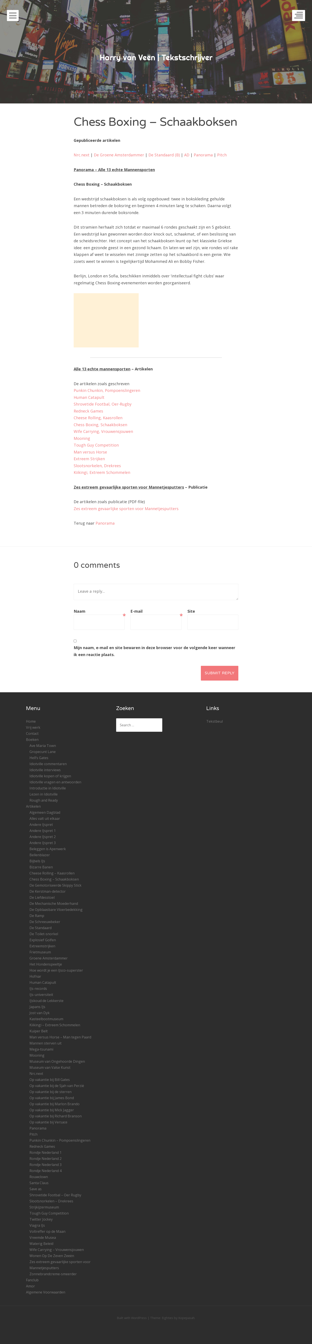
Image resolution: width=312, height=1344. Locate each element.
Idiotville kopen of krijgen (50, 776)
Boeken (32, 739)
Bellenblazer (39, 855)
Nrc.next (81, 154)
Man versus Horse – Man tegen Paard (60, 1037)
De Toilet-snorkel (43, 933)
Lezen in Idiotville (43, 794)
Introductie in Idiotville (47, 788)
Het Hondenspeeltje (45, 964)
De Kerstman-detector (47, 891)
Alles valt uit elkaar (44, 818)
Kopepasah (186, 1318)
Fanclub (32, 1280)
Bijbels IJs (37, 861)
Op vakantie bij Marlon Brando (54, 1104)
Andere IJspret (41, 824)
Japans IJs (37, 1006)
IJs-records (38, 988)
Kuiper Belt (38, 1031)
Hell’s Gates (38, 757)
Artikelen (33, 806)
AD (186, 154)
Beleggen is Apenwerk (47, 848)
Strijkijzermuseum (44, 1207)
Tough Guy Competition (96, 445)
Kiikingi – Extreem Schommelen (54, 1025)
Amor (30, 1286)
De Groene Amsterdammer (119, 154)
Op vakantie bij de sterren (50, 1091)
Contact (32, 733)
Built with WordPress (132, 1318)
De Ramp (36, 915)
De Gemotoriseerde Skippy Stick (55, 885)
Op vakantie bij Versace (48, 1122)
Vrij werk (33, 727)
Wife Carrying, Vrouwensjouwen (103, 431)
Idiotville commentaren (48, 763)
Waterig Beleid (41, 1243)
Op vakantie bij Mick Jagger (51, 1110)
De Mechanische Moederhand (53, 903)
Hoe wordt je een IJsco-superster (56, 970)
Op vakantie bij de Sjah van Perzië (56, 1085)
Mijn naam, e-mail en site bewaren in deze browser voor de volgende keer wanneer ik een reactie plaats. (154, 651)
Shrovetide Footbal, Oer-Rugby (103, 404)
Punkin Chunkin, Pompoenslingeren (107, 390)
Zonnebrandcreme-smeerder (53, 1274)
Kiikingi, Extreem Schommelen (102, 472)
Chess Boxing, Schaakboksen (100, 424)
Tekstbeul (214, 721)
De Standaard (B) (164, 154)
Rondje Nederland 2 (45, 1158)
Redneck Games (88, 411)
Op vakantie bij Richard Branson (55, 1116)
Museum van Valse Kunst (49, 1067)
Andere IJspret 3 (42, 842)
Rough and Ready (43, 800)
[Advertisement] (106, 320)
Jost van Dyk (39, 1012)
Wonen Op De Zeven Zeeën (51, 1255)
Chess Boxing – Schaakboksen (54, 879)
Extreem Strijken (89, 458)
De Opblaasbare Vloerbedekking (56, 909)
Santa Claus (39, 1182)
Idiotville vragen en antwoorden (55, 782)
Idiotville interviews (45, 770)
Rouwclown (38, 1176)
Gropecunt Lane (42, 751)
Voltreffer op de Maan (47, 1231)
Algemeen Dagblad (44, 812)
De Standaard (40, 927)
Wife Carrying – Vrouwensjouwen (56, 1249)
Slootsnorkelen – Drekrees (51, 1201)
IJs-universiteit (41, 994)
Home (31, 721)
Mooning (82, 438)
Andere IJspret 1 (42, 830)
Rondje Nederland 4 (45, 1170)
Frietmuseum (40, 952)
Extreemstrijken (42, 946)
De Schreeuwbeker (44, 921)
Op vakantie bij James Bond (51, 1097)
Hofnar (35, 976)
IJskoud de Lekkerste (46, 1000)
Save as (35, 1189)
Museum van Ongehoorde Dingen (57, 1061)
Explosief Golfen (42, 940)
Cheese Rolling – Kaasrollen (52, 873)
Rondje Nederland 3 (45, 1164)
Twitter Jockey (41, 1219)
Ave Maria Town (42, 745)
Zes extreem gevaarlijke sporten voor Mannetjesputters (126, 508)
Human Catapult (89, 397)
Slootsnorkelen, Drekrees (97, 465)
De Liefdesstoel (42, 897)
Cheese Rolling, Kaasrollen (98, 417)
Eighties (167, 1318)
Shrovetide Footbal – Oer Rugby (55, 1195)
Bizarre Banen (41, 867)
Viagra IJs (37, 1225)
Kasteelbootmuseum (46, 1019)
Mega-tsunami (41, 1049)
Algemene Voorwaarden (45, 1292)
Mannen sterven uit (45, 1043)
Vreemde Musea (42, 1237)
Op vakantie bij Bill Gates (49, 1079)
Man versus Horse (90, 452)
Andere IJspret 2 (42, 836)
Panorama (203, 154)
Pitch (222, 154)
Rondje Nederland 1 (45, 1152)
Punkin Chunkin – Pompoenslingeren (59, 1140)
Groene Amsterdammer (48, 958)
